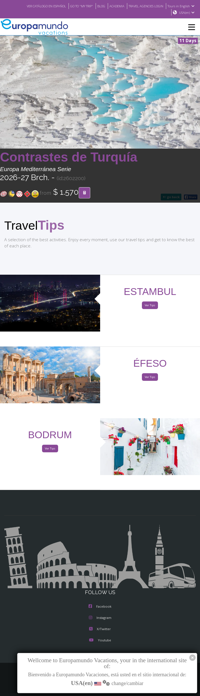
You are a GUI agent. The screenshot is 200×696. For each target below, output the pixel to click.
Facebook (100, 606)
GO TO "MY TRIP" (74, 6)
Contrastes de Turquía (68, 157)
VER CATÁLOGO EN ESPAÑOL (35, 6)
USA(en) (187, 12)
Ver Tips (150, 305)
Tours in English (182, 6)
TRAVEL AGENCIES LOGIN (144, 6)
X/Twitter (100, 629)
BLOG (95, 6)
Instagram (100, 618)
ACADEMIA (112, 6)
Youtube (100, 640)
